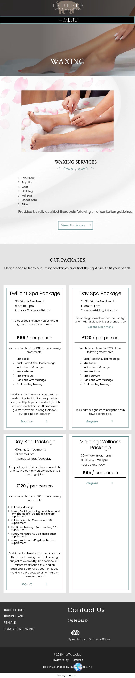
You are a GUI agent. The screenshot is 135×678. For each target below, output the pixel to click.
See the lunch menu (100, 327)
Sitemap (78, 660)
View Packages (113, 225)
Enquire (27, 421)
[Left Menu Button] (67, 20)
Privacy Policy (60, 660)
